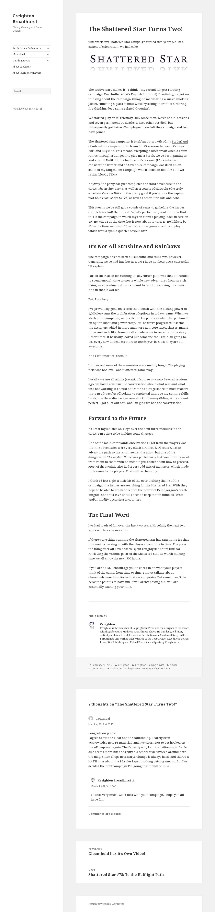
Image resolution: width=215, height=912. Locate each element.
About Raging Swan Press (27, 72)
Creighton (123, 665)
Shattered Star (96, 668)
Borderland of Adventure (27, 48)
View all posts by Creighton (161, 642)
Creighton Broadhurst (25, 18)
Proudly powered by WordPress (106, 904)
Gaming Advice (21, 60)
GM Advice (171, 665)
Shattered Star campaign (127, 42)
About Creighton (22, 66)
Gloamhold (19, 54)
